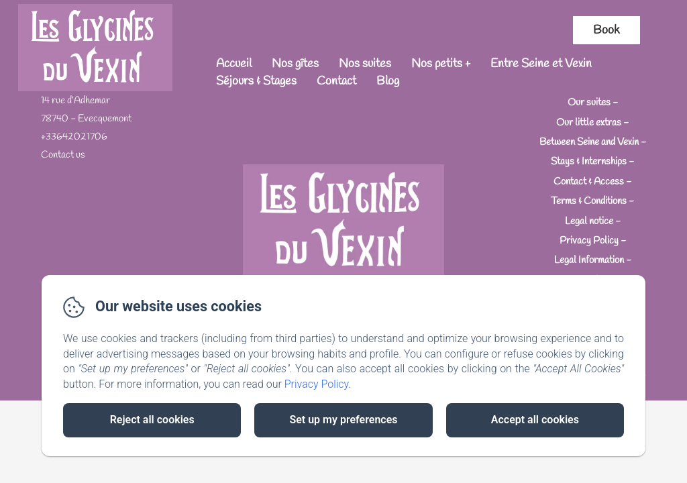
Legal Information (589, 260)
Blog (387, 81)
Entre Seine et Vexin (541, 64)
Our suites (589, 102)
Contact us (63, 155)
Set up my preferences (343, 419)
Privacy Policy (589, 241)
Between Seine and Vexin (589, 142)
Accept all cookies (535, 419)
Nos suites (365, 64)
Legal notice (589, 221)
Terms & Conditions (589, 201)
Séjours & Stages (256, 81)
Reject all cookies (152, 419)
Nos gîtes (295, 64)
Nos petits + (440, 64)
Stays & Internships (589, 161)
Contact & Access (588, 182)
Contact (336, 81)
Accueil (234, 64)
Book (606, 30)
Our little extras (588, 122)
